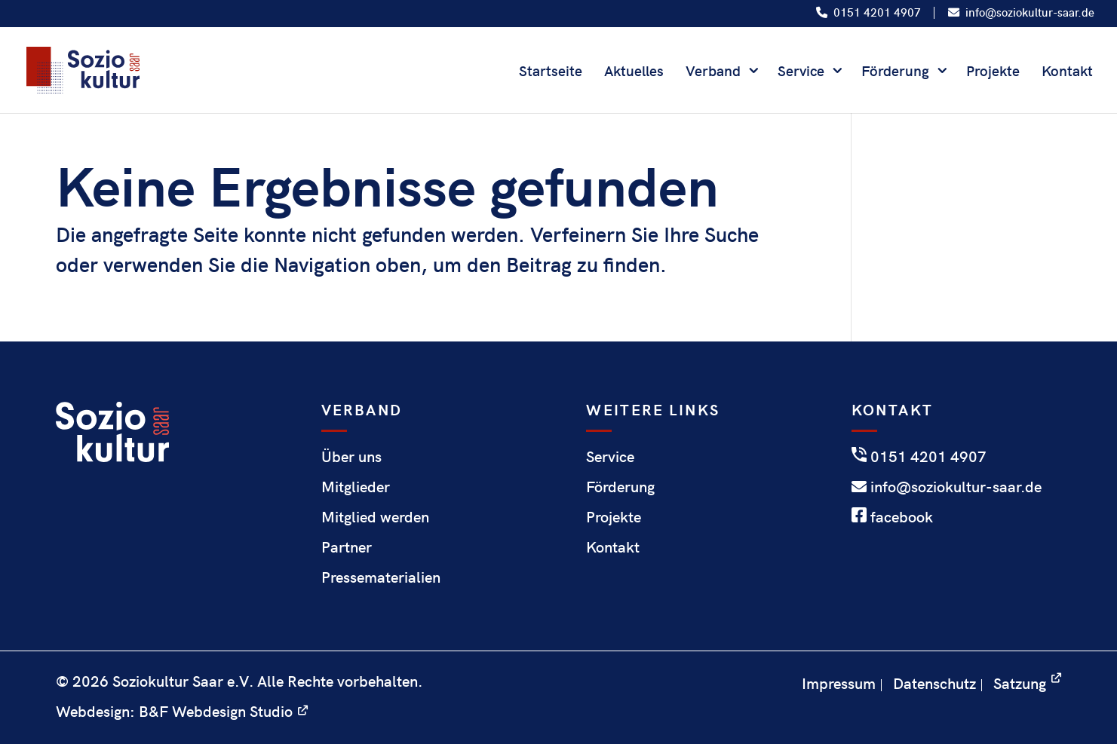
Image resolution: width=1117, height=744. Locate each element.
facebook (892, 516)
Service (801, 72)
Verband (713, 72)
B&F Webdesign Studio (216, 710)
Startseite (550, 72)
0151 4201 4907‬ (919, 456)
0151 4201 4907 (868, 13)
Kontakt (1067, 72)
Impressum (839, 682)
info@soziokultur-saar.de (1021, 13)
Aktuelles (634, 72)
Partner (346, 546)
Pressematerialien (380, 576)
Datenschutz (934, 682)
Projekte (993, 72)
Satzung (1019, 682)
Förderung (895, 72)
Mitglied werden (375, 516)
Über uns (351, 456)
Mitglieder (355, 486)
